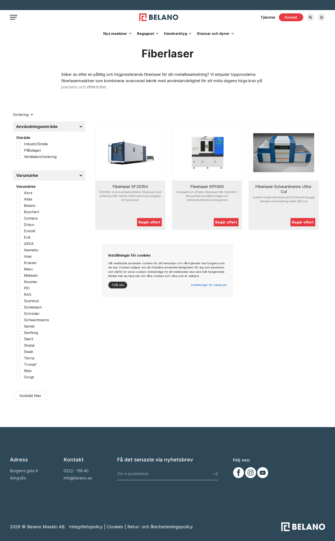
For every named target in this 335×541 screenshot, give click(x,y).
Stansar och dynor (213, 33)
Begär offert (149, 222)
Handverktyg (175, 33)
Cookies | (117, 526)
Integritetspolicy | (88, 526)
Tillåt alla (118, 285)
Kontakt (291, 17)
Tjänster (268, 17)
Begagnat (145, 33)
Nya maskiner (115, 33)
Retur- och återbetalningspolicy (160, 526)
